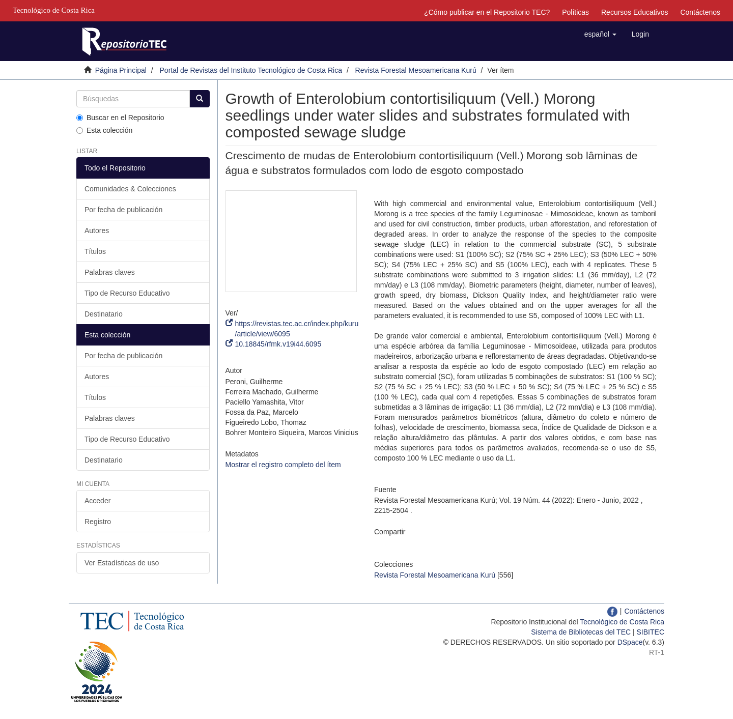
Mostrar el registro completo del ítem (283, 465)
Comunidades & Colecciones (130, 189)
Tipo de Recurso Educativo (127, 293)
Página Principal (121, 70)
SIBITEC (650, 632)
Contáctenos (700, 12)
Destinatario (103, 314)
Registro (97, 521)
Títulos (95, 251)
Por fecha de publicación (123, 210)
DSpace (630, 642)
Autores (96, 230)
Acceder (97, 501)
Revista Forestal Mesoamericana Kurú (415, 70)
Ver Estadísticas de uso (121, 563)
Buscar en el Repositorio (120, 117)
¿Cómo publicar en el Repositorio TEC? (487, 12)
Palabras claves (109, 272)
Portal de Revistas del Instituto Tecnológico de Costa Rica (251, 70)
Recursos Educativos (634, 12)
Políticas (575, 12)
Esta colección (104, 130)
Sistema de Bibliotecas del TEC (581, 632)
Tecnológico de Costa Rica (622, 622)
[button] (600, 34)
